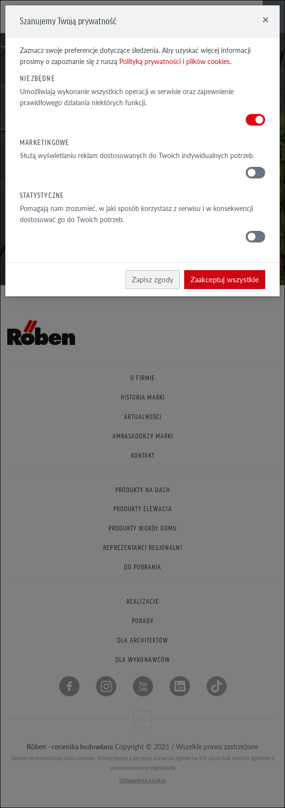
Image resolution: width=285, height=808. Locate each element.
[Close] (265, 19)
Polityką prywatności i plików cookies (174, 61)
